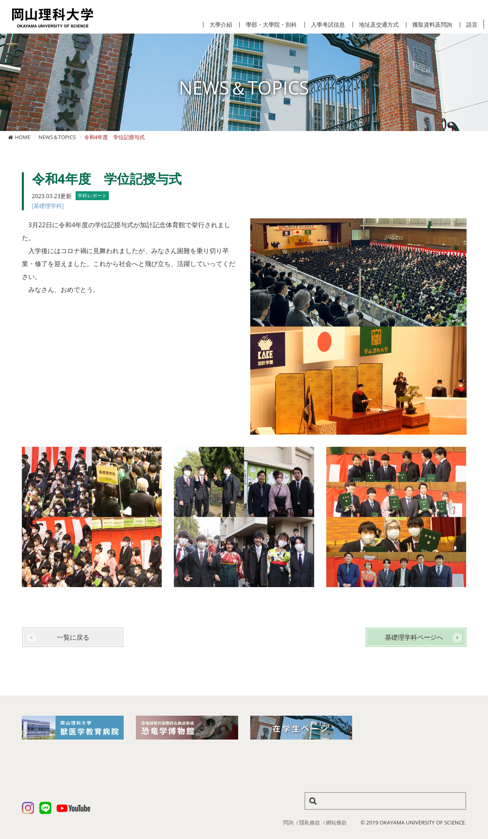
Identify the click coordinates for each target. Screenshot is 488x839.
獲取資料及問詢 (432, 24)
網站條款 (336, 822)
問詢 (288, 822)
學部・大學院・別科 (271, 24)
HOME (22, 137)
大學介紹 (220, 24)
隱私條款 (309, 822)
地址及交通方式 (379, 24)
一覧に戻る (73, 637)
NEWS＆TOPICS (57, 137)
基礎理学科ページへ (414, 637)
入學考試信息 (328, 24)
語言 (471, 24)
